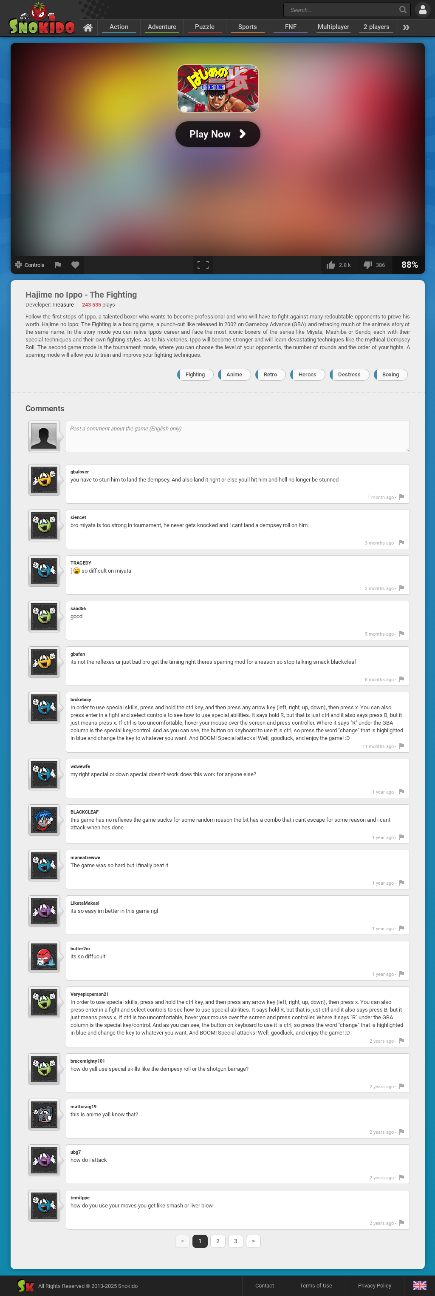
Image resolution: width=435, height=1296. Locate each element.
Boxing (390, 374)
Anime (234, 374)
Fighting (195, 374)
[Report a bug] (58, 265)
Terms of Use (316, 1285)
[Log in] (423, 9)
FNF (291, 27)
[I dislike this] (376, 265)
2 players (377, 27)
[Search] (403, 9)
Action (119, 27)
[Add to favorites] (75, 265)
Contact (264, 1285)
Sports (247, 27)
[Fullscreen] (203, 265)
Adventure (162, 27)
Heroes (307, 374)
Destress (349, 374)
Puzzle (205, 27)
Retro (270, 374)
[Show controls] (30, 265)
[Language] (419, 1286)
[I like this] (340, 265)
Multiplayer (333, 27)
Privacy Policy (374, 1285)
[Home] (88, 27)
